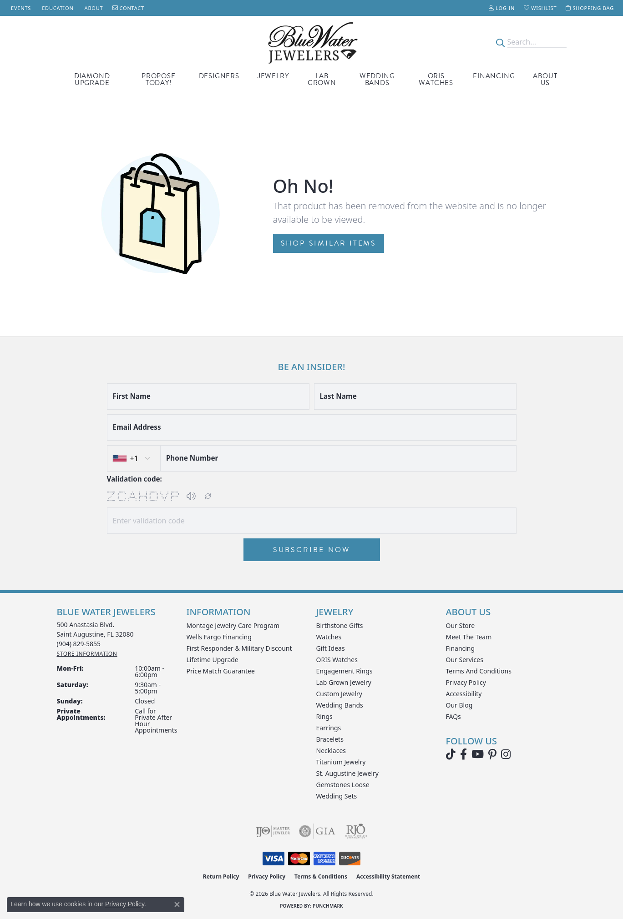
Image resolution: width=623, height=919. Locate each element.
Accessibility (464, 693)
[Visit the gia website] (317, 831)
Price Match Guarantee (221, 671)
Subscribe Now (311, 549)
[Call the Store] (79, 643)
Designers (219, 76)
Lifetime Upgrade (212, 659)
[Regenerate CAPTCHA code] (208, 496)
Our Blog (459, 705)
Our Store (460, 625)
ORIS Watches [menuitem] (337, 659)
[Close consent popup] (177, 904)
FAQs (453, 716)
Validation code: (134, 478)
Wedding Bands (377, 79)
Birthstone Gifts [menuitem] (339, 625)
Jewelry (273, 76)
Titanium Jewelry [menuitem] (341, 762)
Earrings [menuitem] (328, 727)
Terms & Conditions (320, 876)
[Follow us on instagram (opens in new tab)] (506, 754)
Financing (494, 76)
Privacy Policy (466, 682)
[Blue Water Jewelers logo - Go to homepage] (311, 42)
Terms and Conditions (479, 671)
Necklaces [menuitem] (331, 750)
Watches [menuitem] (329, 637)
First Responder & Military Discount (239, 648)
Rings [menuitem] (324, 716)
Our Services (464, 659)
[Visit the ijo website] (273, 831)
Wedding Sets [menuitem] (336, 796)
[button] (502, 8)
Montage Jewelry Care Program (233, 625)
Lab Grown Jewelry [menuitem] (344, 682)
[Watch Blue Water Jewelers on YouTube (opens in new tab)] (477, 754)
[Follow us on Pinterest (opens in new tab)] (492, 754)
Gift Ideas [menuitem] (330, 648)
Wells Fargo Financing (219, 637)
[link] (20, 8)
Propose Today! (159, 79)
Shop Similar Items (328, 243)
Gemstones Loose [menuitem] (343, 784)
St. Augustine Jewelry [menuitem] (347, 773)
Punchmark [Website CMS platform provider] (328, 906)
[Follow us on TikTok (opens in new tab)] (451, 754)
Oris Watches (436, 79)
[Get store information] (87, 654)
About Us (545, 79)
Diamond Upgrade (92, 79)
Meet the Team (469, 637)
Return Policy (221, 876)
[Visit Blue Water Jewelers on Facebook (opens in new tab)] (463, 754)
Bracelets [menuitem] (330, 739)
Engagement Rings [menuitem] (344, 671)
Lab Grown (322, 79)
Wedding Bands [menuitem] (339, 705)
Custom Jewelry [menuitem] (339, 693)
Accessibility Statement (388, 876)
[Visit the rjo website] (355, 831)
